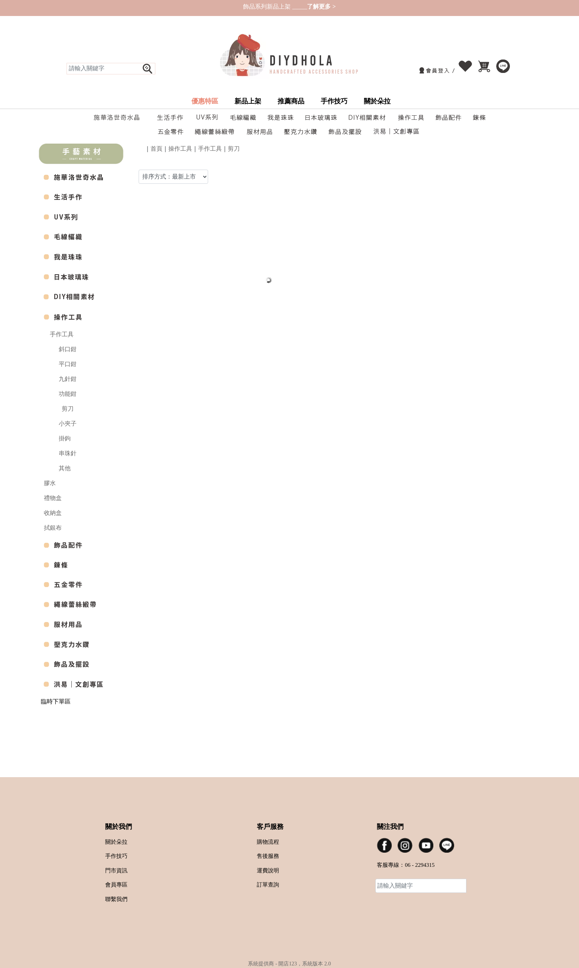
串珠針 (68, 453)
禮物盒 (53, 498)
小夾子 (68, 423)
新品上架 (247, 101)
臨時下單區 (56, 701)
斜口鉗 (68, 349)
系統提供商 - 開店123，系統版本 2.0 (289, 964)
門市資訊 (116, 871)
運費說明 (268, 871)
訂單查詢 (268, 885)
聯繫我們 (116, 899)
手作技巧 (334, 101)
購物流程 (268, 842)
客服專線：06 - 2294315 (405, 865)
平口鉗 (68, 364)
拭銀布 (53, 528)
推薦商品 (291, 101)
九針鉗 (68, 379)
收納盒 (53, 513)
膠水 (50, 483)
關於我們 (118, 826)
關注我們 (390, 826)
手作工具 (62, 334)
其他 (65, 468)
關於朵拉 (377, 101)
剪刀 (68, 409)
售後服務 (268, 856)
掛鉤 (65, 438)
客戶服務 (270, 826)
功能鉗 (68, 394)
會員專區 (116, 885)
